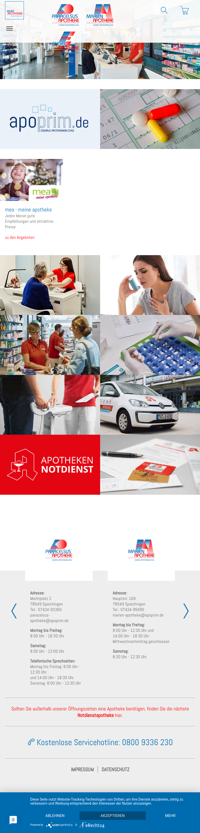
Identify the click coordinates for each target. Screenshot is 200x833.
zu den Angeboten (19, 237)
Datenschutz (115, 769)
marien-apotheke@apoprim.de (138, 615)
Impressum (82, 769)
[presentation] (13, 611)
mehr (170, 815)
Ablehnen (54, 815)
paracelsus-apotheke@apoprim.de (49, 617)
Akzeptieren (112, 815)
